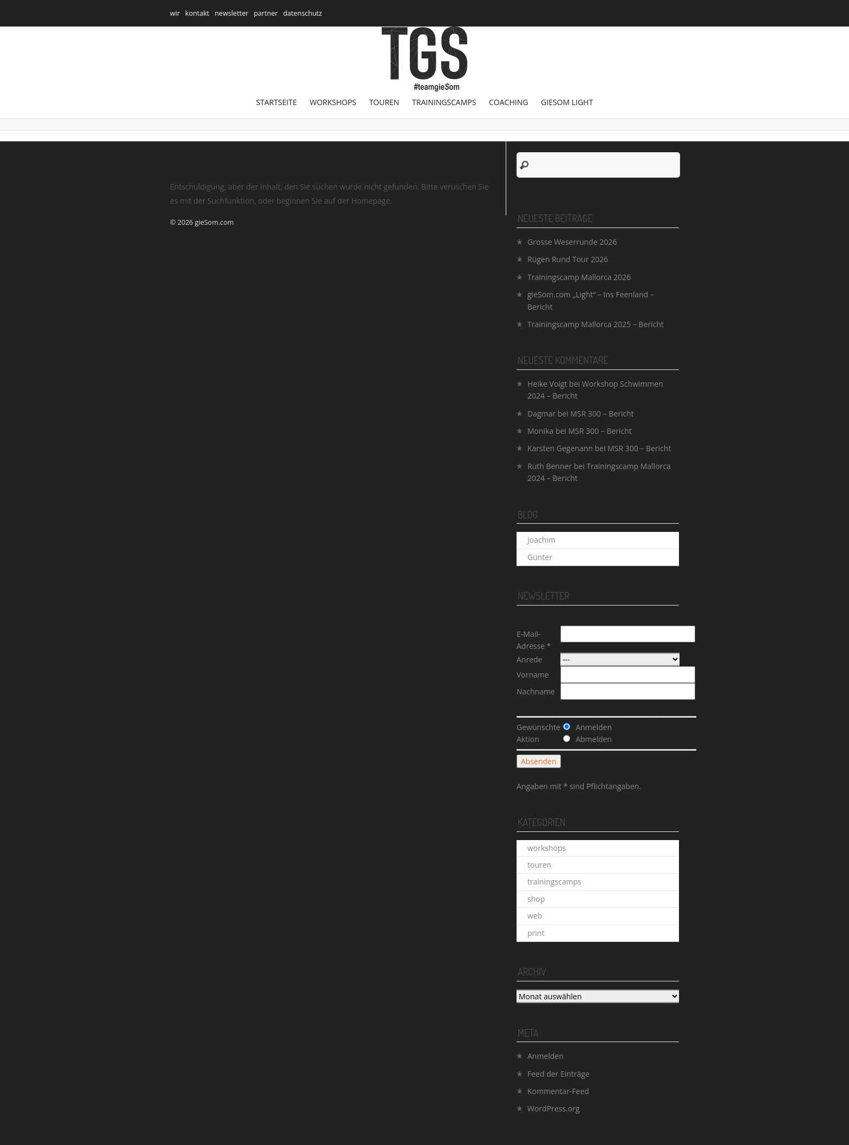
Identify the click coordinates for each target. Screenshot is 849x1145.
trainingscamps (444, 102)
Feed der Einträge (558, 1074)
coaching (508, 102)
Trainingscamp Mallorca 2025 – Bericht (595, 324)
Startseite (276, 102)
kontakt (197, 13)
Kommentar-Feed (558, 1091)
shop (536, 899)
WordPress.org (553, 1108)
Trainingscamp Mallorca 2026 (579, 277)
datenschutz (302, 13)
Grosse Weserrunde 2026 (572, 242)
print (535, 933)
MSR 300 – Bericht (602, 413)
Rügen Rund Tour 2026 (567, 259)
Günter (539, 557)
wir (175, 13)
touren (384, 102)
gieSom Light (567, 102)
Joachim (541, 540)
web (534, 915)
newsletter (232, 13)
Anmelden (545, 1056)
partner (266, 13)
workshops (333, 102)
